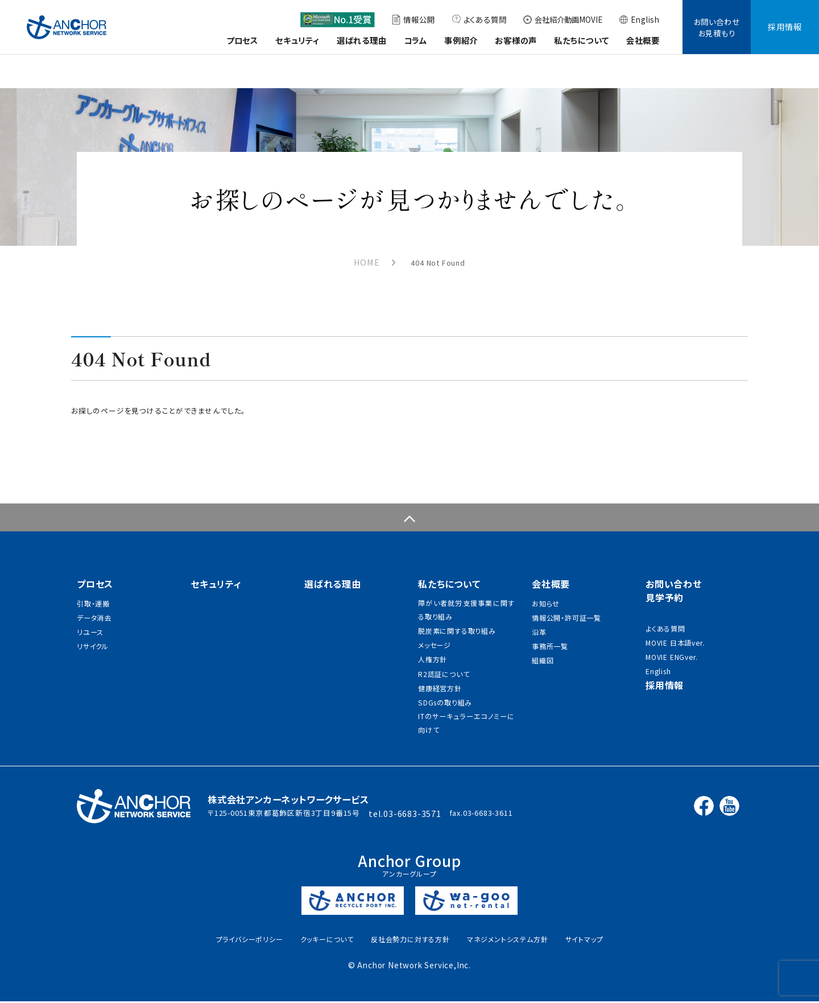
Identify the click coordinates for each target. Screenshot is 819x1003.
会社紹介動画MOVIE (568, 19)
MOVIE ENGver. (672, 647)
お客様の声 (516, 40)
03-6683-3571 (427, 814)
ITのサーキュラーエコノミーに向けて (466, 722)
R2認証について (443, 667)
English (645, 19)
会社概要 (643, 40)
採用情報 (784, 26)
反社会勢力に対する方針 (410, 939)
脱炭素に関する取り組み (457, 618)
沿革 (539, 622)
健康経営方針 (440, 684)
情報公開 (419, 19)
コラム (415, 40)
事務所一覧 (550, 639)
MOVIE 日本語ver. (675, 631)
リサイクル (93, 639)
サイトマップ (584, 939)
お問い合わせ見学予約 (674, 575)
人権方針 (432, 651)
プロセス (242, 40)
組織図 (542, 655)
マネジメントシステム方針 (507, 939)
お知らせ (545, 589)
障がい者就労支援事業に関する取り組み (466, 595)
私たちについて (581, 40)
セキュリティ (297, 40)
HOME (362, 262)
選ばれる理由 (362, 40)
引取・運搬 (93, 589)
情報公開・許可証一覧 (566, 606)
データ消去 (94, 606)
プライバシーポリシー (249, 939)
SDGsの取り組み (445, 700)
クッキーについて (327, 939)
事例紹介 (461, 40)
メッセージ (434, 635)
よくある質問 (485, 19)
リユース (90, 622)
